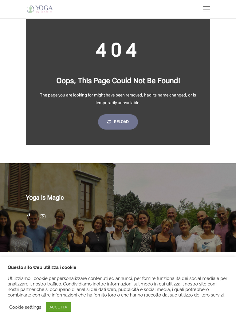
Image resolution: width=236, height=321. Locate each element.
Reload (118, 121)
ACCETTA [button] (58, 307)
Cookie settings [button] (25, 307)
